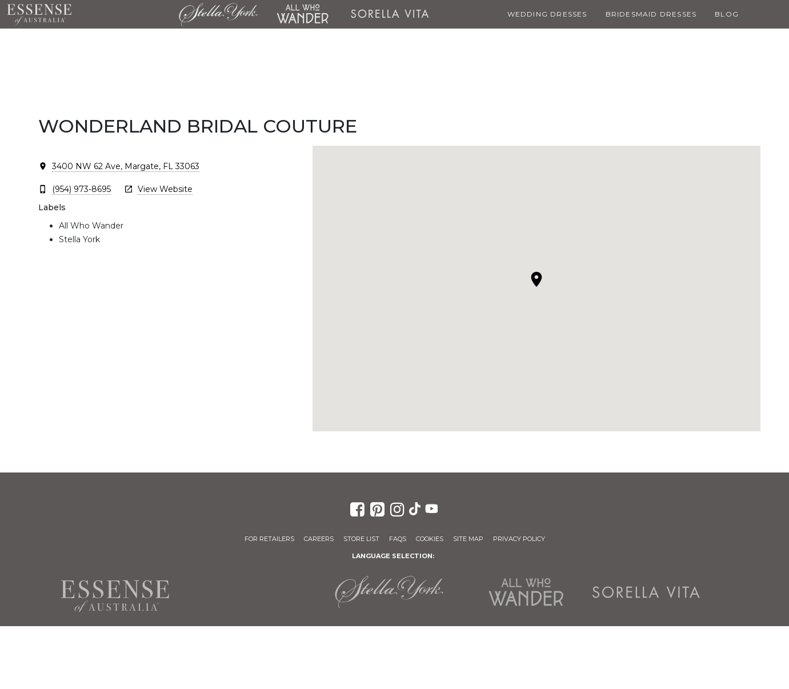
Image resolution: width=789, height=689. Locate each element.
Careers (319, 539)
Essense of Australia (39, 14)
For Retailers (269, 539)
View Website (165, 189)
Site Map (468, 539)
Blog (727, 14)
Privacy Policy (519, 539)
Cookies (429, 539)
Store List (361, 539)
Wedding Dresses (547, 14)
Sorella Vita (389, 14)
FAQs (397, 539)
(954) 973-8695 (81, 189)
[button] (536, 279)
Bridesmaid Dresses (651, 14)
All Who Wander (302, 14)
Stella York (218, 14)
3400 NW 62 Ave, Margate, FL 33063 (125, 166)
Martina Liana (125, 14)
